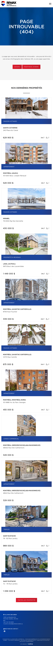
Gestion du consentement (26, 641)
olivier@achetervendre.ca (15, 623)
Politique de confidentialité (28, 640)
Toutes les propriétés (26, 600)
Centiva (30, 643)
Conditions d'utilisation (42, 640)
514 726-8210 (10, 622)
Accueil (17, 67)
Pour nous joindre (31, 67)
